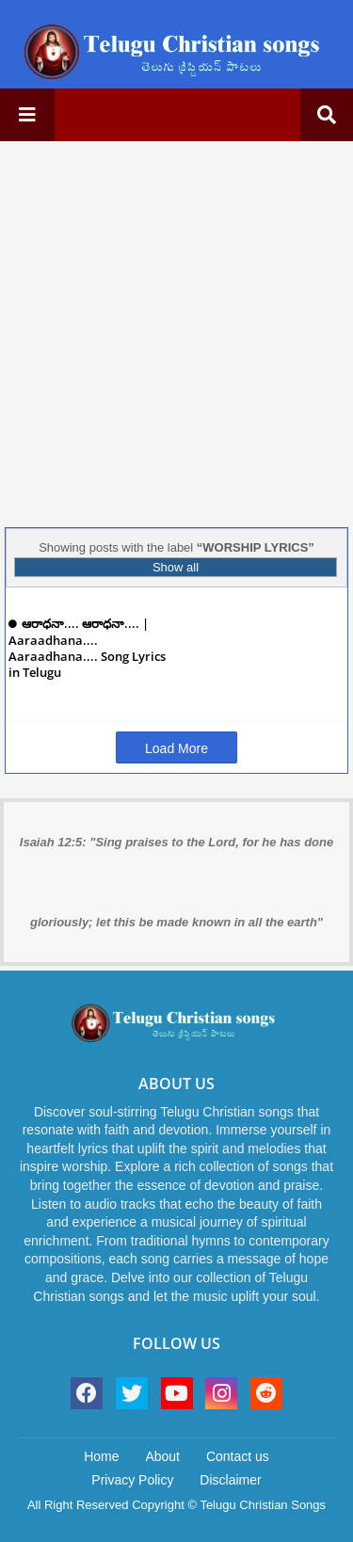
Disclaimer (230, 1479)
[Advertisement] (176, 331)
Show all (175, 567)
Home (101, 1456)
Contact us (237, 1456)
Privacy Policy (132, 1479)
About (162, 1456)
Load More (176, 748)
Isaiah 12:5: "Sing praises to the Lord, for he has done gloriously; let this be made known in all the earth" (176, 882)
